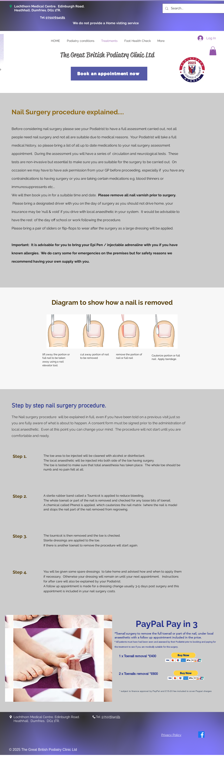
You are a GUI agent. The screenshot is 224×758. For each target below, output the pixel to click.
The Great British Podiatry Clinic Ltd (107, 54)
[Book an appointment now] (109, 73)
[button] (213, 50)
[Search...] (195, 8)
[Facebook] (201, 734)
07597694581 (55, 17)
